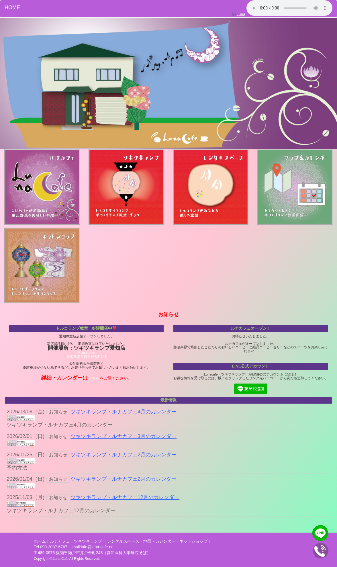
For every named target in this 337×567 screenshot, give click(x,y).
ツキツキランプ (88, 541)
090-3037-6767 (54, 547)
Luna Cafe (60, 559)
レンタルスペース (123, 541)
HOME (12, 7)
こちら (94, 378)
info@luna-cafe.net (98, 547)
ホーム (40, 541)
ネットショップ (193, 541)
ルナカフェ (60, 541)
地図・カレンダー (159, 541)
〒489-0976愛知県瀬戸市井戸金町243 (86, 354)
